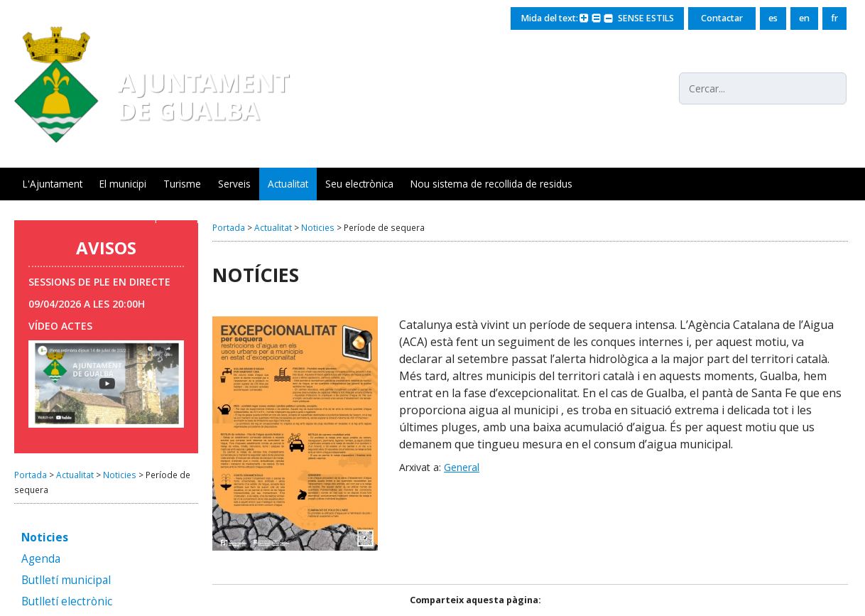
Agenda (40, 559)
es (773, 18)
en (804, 18)
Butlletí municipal (66, 581)
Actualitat (288, 183)
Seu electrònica (359, 183)
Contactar (722, 18)
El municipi (122, 183)
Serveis (234, 183)
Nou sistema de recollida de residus (491, 183)
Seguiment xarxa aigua (290, 216)
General (461, 467)
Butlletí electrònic (66, 602)
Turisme (182, 183)
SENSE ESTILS (644, 18)
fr (834, 18)
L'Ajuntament (52, 183)
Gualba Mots (51, 216)
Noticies (119, 474)
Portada (30, 474)
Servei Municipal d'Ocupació (159, 216)
